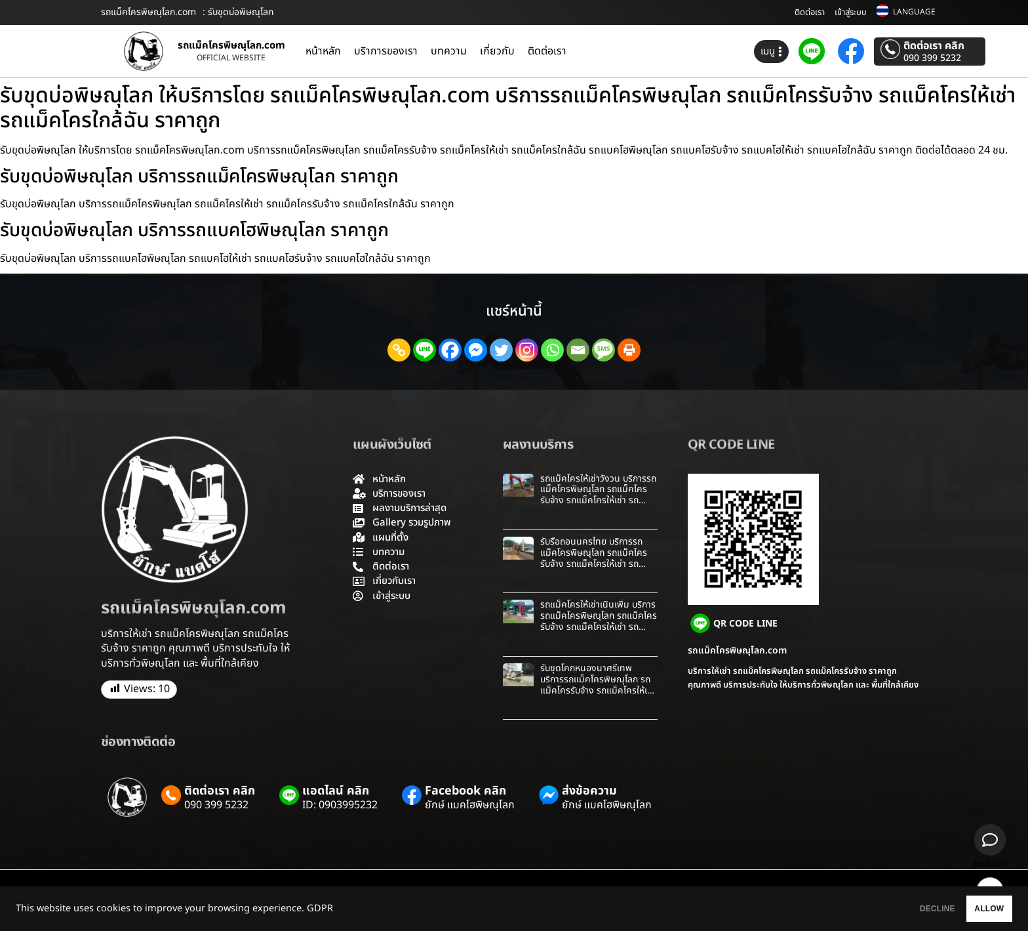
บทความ (449, 51)
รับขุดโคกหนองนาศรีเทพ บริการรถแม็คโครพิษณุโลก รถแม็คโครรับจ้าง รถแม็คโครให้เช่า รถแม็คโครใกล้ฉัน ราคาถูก (598, 684)
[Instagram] (526, 350)
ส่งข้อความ (589, 791)
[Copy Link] (398, 350)
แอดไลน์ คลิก (335, 791)
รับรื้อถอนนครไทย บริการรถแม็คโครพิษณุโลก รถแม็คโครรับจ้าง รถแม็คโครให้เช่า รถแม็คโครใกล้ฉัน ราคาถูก (593, 558)
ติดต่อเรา (810, 12)
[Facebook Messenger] (475, 350)
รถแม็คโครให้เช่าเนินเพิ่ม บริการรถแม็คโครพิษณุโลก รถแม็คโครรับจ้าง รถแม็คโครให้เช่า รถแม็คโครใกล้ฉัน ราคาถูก (598, 621)
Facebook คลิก (465, 791)
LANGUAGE (914, 12)
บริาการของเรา (386, 51)
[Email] (577, 350)
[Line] (424, 350)
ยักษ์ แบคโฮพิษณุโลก (470, 805)
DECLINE (893, 908)
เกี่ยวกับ (497, 51)
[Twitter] (501, 350)
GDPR (320, 908)
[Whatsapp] (552, 350)
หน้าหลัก (323, 51)
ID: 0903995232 (340, 805)
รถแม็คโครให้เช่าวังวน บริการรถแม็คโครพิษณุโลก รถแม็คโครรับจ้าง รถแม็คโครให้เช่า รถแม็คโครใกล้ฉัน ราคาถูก (598, 495)
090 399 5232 (932, 58)
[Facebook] (450, 350)
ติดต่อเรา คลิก (933, 46)
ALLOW (974, 908)
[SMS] (603, 350)
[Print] (629, 350)
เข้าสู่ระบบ (851, 12)
